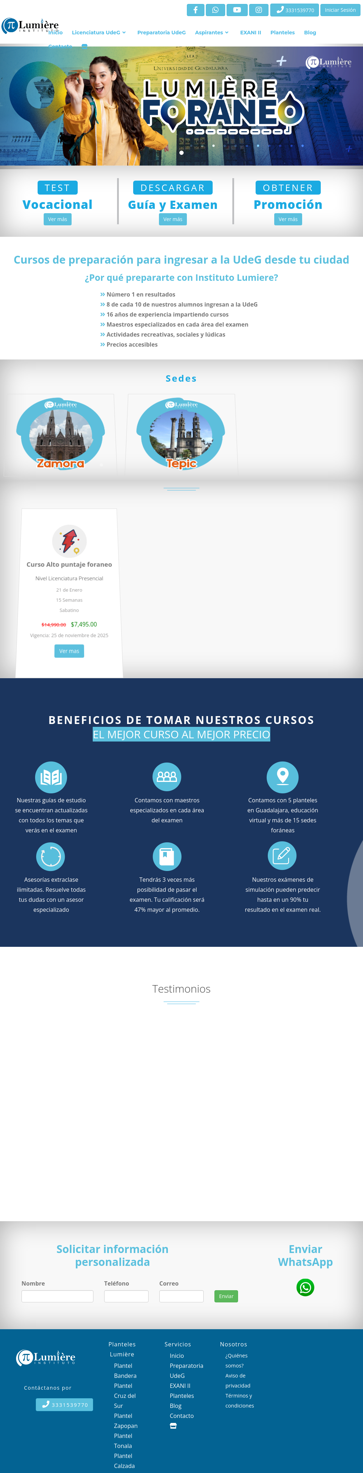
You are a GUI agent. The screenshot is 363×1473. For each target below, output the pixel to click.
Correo (169, 1283)
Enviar (226, 1296)
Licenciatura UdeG (96, 32)
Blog (310, 32)
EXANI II (250, 32)
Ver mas (69, 645)
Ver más (57, 219)
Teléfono (116, 1283)
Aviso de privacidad (238, 1380)
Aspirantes (209, 32)
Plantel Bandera (125, 1371)
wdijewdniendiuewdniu (236, 1283)
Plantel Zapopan (126, 1421)
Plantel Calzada (124, 1461)
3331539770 (295, 10)
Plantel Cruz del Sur (125, 1396)
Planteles (283, 32)
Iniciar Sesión (340, 9)
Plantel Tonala (123, 1441)
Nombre (33, 1283)
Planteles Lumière (122, 1349)
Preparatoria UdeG (161, 32)
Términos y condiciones (240, 1400)
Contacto (60, 46)
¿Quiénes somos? (237, 1360)
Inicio (55, 32)
